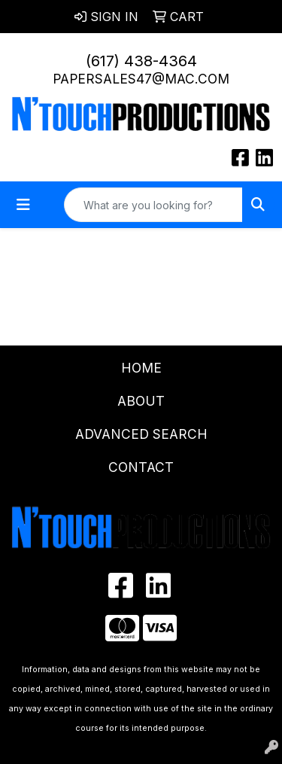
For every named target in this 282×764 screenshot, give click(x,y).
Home (141, 368)
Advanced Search (141, 434)
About (141, 401)
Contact (141, 467)
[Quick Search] (153, 204)
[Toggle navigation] (23, 204)
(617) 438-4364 (141, 61)
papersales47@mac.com (141, 79)
